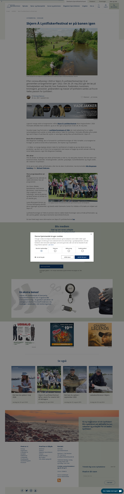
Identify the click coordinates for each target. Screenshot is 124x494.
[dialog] (62, 247)
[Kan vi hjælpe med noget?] (112, 491)
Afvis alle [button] (67, 257)
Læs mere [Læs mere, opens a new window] (51, 244)
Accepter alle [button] (81, 257)
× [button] (91, 234)
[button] (39, 257)
